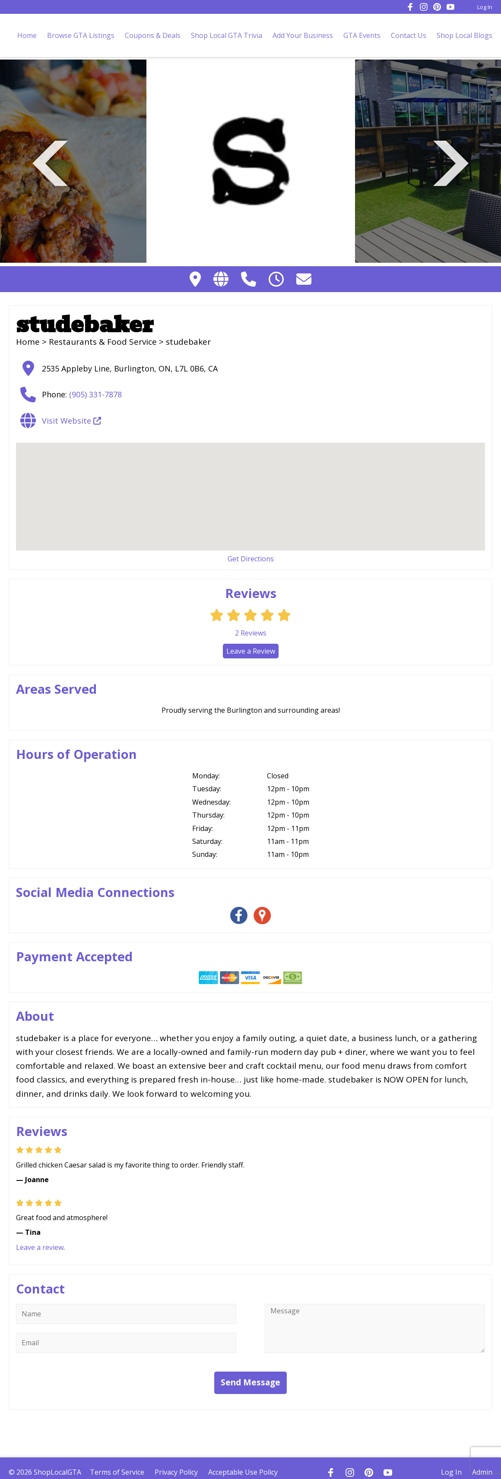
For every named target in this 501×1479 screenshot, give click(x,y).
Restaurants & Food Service (103, 341)
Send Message (250, 1382)
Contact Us (408, 35)
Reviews (250, 633)
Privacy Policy (176, 1472)
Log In (484, 7)
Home (27, 35)
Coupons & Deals (153, 35)
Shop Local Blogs (464, 35)
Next (450, 162)
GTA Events (362, 35)
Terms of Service (117, 1472)
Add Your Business (303, 35)
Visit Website (71, 420)
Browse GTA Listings (80, 35)
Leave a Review (250, 651)
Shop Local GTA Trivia (226, 35)
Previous (50, 162)
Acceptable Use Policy (243, 1472)
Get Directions (251, 558)
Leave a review (39, 1247)
